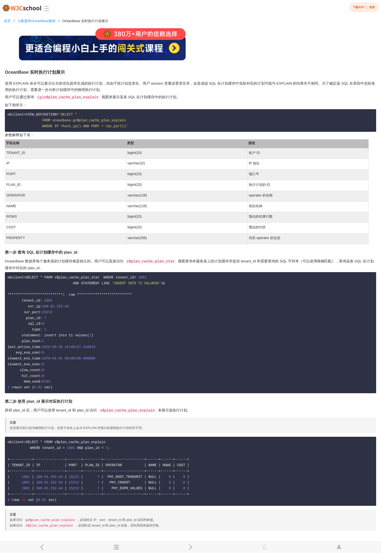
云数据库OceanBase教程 (36, 21)
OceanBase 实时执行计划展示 (85, 21)
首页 (7, 21)
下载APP (358, 7)
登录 (372, 7)
